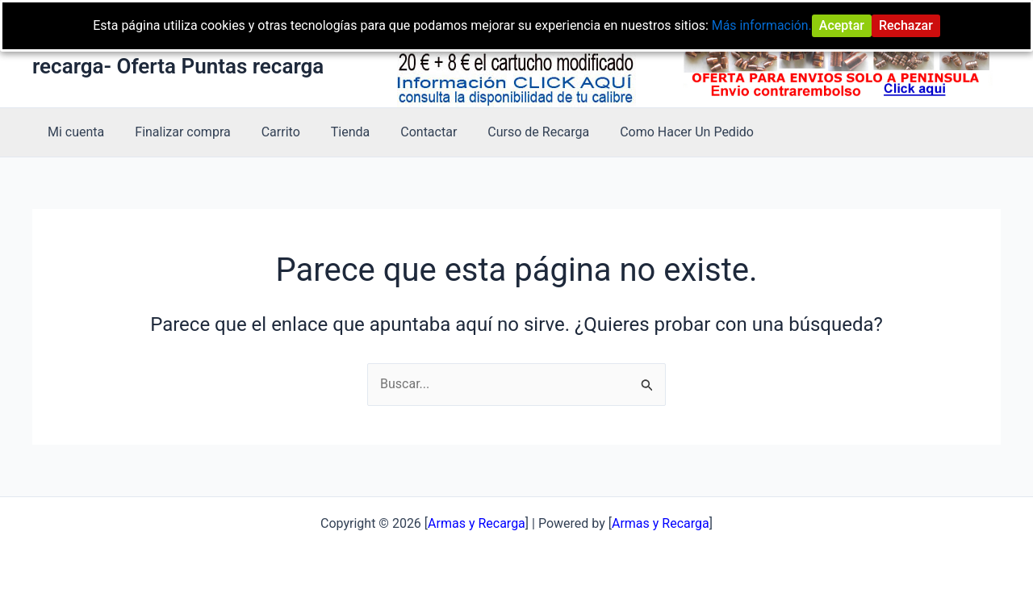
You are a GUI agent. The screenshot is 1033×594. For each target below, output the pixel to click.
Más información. (762, 25)
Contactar (406, 132)
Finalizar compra (175, 132)
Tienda (333, 132)
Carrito (268, 132)
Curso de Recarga (512, 132)
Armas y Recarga (660, 523)
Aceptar (842, 25)
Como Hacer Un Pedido (655, 132)
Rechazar (907, 25)
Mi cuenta (73, 132)
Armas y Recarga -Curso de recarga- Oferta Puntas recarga (178, 52)
